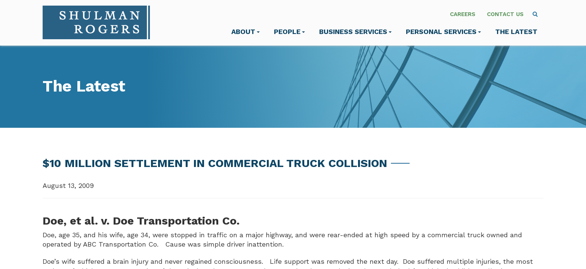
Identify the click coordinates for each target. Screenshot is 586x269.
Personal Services (443, 31)
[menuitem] (535, 14)
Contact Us (505, 14)
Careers (462, 14)
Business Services (355, 31)
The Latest (516, 31)
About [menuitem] (245, 31)
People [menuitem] (289, 31)
